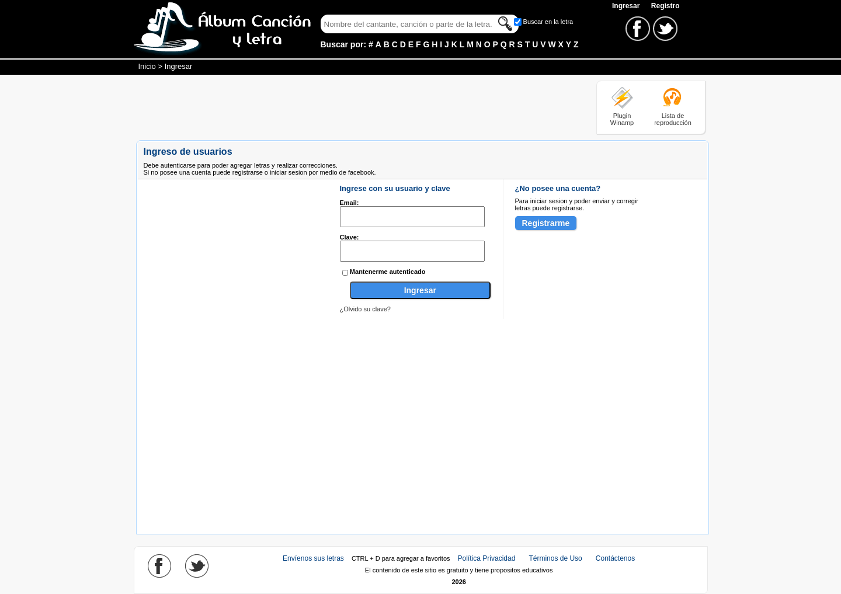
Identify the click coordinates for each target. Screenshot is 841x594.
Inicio (147, 66)
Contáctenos (615, 558)
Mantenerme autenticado (388, 271)
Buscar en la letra (548, 21)
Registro (665, 6)
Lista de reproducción (672, 119)
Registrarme (546, 223)
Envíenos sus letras (313, 558)
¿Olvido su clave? (365, 308)
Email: (349, 202)
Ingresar (627, 6)
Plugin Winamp (622, 119)
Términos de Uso (555, 558)
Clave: (349, 237)
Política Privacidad (487, 558)
